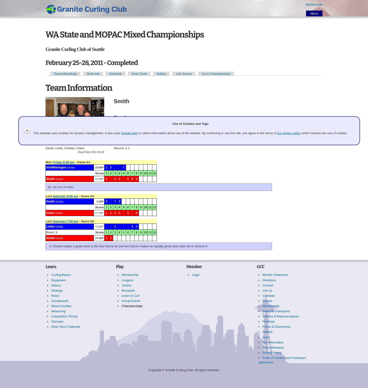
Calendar (269, 295)
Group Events (131, 301)
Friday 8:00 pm (64, 162)
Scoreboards (60, 301)
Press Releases (273, 347)
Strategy (57, 290)
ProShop (269, 321)
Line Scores (184, 74)
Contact (268, 285)
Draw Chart (139, 74)
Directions (269, 280)
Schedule (115, 74)
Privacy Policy (272, 352)
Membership (130, 275)
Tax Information (273, 342)
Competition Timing (64, 316)
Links (266, 337)
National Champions (276, 311)
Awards (268, 332)
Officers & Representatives (281, 316)
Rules (55, 295)
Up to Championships (216, 74)
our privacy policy (289, 133)
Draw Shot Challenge (65, 326)
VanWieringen (56, 167)
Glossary (57, 321)
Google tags (129, 133)
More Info (93, 74)
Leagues (128, 280)
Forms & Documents (276, 326)
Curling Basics (61, 275)
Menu (314, 13)
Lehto (50, 226)
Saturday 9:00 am (65, 196)
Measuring (58, 311)
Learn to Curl (130, 295)
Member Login (314, 4)
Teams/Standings (65, 74)
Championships (132, 306)
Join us (267, 290)
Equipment (58, 280)
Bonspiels (128, 290)
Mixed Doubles (61, 306)
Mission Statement (275, 275)
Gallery (161, 74)
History (56, 285)
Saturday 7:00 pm (65, 221)
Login (196, 275)
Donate (267, 301)
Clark (50, 213)
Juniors (127, 285)
